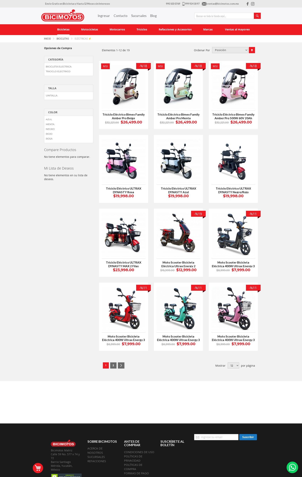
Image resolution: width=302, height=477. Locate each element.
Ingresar (104, 16)
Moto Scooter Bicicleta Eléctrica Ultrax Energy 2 (178, 264)
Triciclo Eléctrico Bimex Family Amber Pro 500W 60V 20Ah (233, 116)
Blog (153, 16)
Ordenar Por (202, 50)
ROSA (49, 138)
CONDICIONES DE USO (139, 452)
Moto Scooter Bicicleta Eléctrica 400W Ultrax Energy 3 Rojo (123, 340)
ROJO (49, 133)
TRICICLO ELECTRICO (58, 71)
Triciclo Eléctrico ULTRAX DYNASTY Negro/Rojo (233, 190)
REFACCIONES (96, 461)
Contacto (121, 16)
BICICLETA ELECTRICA (58, 66)
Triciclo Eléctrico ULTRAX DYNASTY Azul (178, 190)
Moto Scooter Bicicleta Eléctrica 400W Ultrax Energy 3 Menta (178, 340)
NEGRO (50, 129)
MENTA (50, 124)
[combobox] (227, 16)
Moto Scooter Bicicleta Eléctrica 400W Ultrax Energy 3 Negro (233, 266)
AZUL (49, 119)
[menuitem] (63, 29)
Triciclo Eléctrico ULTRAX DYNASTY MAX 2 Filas (123, 264)
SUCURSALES (96, 457)
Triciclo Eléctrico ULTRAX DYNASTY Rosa (123, 190)
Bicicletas (63, 38)
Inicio (47, 38)
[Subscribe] (248, 437)
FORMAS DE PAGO (136, 473)
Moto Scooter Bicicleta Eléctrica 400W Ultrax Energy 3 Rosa (233, 340)
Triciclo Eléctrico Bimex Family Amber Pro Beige (123, 116)
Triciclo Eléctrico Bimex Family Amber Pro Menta (178, 116)
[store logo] (62, 15)
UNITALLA (51, 95)
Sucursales (139, 16)
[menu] (151, 29)
